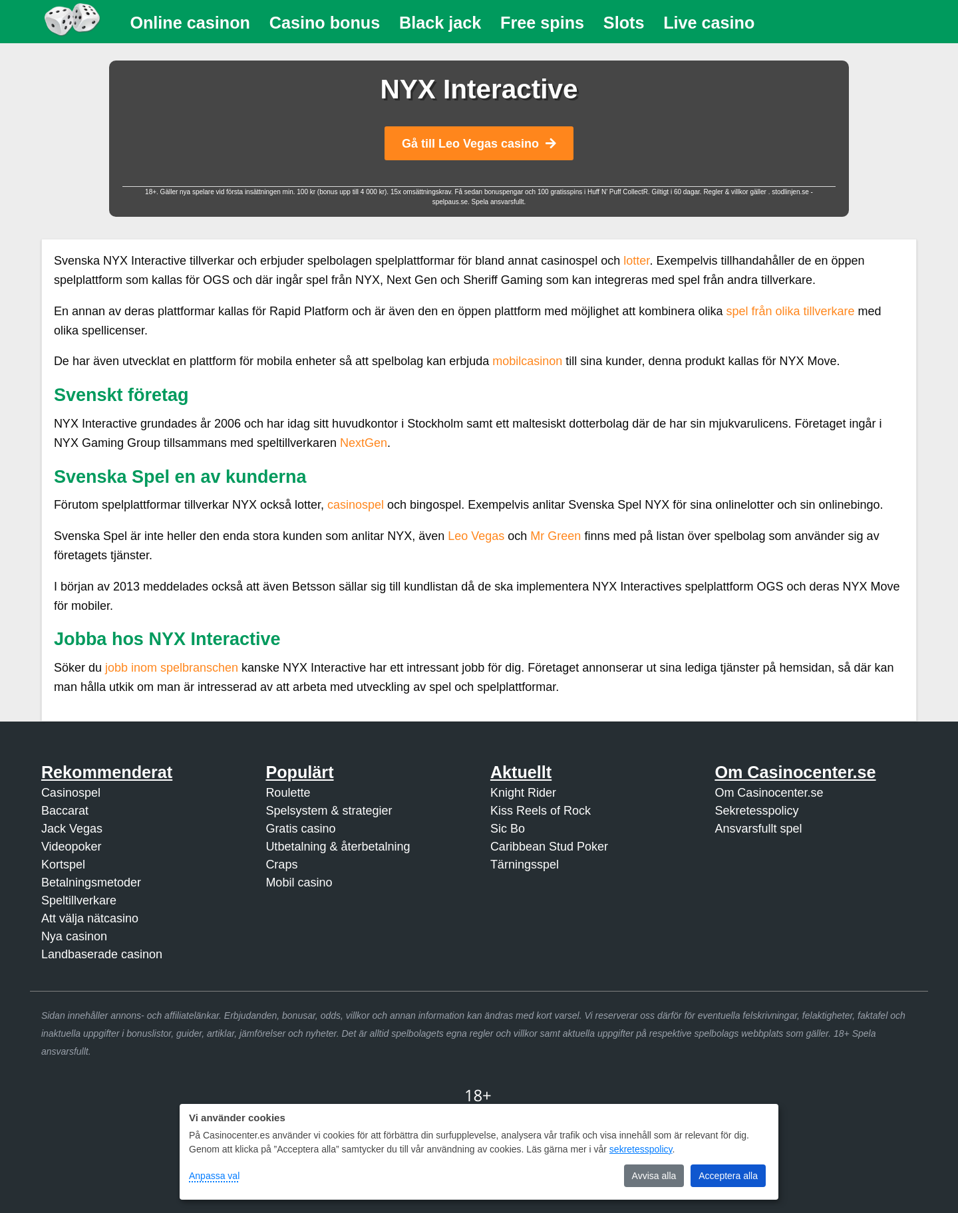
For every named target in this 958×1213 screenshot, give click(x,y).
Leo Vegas (476, 536)
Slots (624, 22)
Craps (281, 864)
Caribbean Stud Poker (549, 846)
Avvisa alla (654, 1175)
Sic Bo (507, 828)
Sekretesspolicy (756, 810)
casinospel (355, 504)
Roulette (287, 792)
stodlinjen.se (790, 192)
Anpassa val (214, 1175)
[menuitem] (189, 23)
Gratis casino (300, 828)
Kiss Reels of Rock (540, 810)
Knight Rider (523, 792)
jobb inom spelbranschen (171, 667)
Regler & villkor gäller (735, 192)
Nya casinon (74, 936)
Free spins (542, 22)
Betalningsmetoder (91, 882)
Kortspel (63, 864)
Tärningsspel (524, 864)
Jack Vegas (71, 828)
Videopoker (71, 846)
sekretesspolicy (641, 1149)
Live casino (708, 22)
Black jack (440, 22)
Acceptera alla (728, 1175)
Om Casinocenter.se (769, 792)
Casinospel (70, 792)
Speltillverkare (78, 900)
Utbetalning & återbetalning (337, 846)
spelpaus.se (450, 201)
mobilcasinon (527, 361)
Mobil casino (298, 882)
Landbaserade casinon (101, 954)
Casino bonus (325, 22)
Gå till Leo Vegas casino (479, 143)
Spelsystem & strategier (328, 810)
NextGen (363, 443)
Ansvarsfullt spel (758, 828)
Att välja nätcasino (89, 918)
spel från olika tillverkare (790, 311)
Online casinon (190, 22)
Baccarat (64, 810)
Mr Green (555, 536)
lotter (636, 260)
